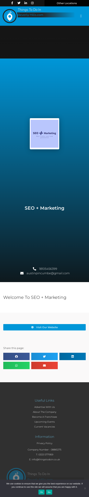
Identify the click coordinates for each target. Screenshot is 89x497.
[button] (66, 3)
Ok (41, 492)
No (49, 492)
